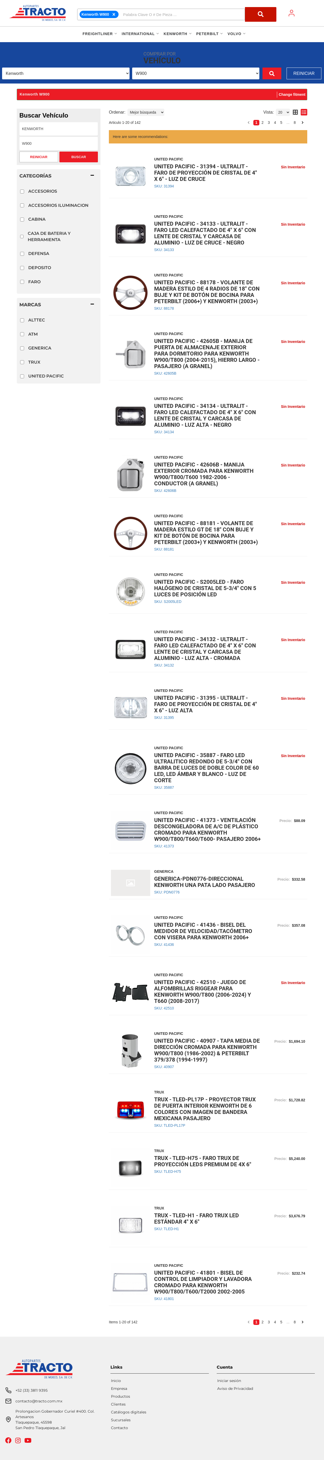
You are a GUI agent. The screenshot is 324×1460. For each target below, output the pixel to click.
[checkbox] (22, 191)
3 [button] (269, 122)
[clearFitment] (113, 14)
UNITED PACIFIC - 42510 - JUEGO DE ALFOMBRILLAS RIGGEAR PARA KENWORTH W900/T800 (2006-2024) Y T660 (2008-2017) (202, 991)
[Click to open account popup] (291, 13)
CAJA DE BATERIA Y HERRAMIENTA (49, 236)
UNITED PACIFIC (46, 376)
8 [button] (295, 122)
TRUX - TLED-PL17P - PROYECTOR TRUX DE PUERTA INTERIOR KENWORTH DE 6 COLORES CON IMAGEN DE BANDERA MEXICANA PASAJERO (205, 1109)
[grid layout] (295, 112)
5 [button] (281, 122)
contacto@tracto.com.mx (38, 1378)
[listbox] (66, 73)
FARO (34, 281)
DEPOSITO (39, 267)
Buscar (78, 157)
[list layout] (304, 112)
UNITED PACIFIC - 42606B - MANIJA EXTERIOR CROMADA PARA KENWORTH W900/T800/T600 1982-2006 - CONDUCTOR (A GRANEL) (204, 474)
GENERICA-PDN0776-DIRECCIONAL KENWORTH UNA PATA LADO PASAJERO (204, 882)
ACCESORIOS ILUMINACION (58, 205)
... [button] (288, 122)
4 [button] (275, 122)
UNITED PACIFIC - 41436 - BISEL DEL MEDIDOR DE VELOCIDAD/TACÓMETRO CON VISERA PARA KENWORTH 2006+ (203, 931)
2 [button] (262, 122)
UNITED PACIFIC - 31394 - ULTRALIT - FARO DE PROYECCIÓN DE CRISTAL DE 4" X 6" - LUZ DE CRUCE (205, 172)
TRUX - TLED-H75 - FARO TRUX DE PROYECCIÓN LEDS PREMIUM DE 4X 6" (202, 1161)
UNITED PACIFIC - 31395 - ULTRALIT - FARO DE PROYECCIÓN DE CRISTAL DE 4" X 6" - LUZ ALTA (205, 704)
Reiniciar (304, 73)
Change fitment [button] (292, 94)
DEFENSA (38, 253)
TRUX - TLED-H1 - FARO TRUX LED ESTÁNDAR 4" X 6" (196, 1218)
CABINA (37, 219)
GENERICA (39, 348)
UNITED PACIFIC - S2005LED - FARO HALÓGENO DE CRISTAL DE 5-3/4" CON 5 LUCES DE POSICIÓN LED (205, 588)
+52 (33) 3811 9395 (31, 1367)
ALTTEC (36, 320)
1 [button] (256, 122)
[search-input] (183, 14)
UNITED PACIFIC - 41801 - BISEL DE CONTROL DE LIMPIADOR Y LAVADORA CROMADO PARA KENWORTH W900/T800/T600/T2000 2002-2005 (203, 1282)
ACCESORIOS (42, 191)
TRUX (34, 362)
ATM (33, 334)
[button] (176, 14)
